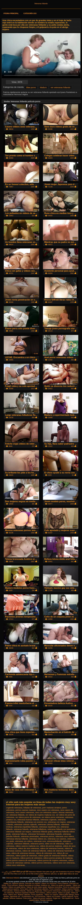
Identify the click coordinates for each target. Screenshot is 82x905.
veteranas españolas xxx (49, 827)
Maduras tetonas (18, 883)
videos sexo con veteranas (64, 863)
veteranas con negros (57, 822)
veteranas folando (21, 829)
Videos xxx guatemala (34, 891)
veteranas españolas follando (26, 827)
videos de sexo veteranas (28, 848)
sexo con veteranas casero (46, 812)
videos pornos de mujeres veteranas (52, 860)
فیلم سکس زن (7, 872)
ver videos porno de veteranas (27, 817)
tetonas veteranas (66, 812)
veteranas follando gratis (42, 832)
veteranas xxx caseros (57, 839)
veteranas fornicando (36, 834)
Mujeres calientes (24, 895)
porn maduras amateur (51, 808)
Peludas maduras (46, 900)
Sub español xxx (68, 898)
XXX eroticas (40, 893)
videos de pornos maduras (51, 846)
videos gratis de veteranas (26, 856)
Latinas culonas (51, 893)
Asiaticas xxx (45, 885)
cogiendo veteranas (14, 808)
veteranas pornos (47, 836)
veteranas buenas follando (28, 820)
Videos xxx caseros (51, 895)
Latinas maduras (67, 896)
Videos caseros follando (70, 889)
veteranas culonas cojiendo (25, 824)
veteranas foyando (54, 834)
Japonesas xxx (15, 896)
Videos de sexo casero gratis (36, 887)
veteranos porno (37, 844)
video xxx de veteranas (54, 844)
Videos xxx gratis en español (61, 885)
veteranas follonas (19, 834)
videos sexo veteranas (15, 865)
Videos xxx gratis (64, 893)
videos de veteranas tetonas (23, 853)
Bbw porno (31, 87)
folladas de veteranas (32, 808)
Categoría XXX (30, 13)
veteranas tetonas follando (17, 839)
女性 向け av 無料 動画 (59, 874)
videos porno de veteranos (31, 858)
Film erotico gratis (37, 874)
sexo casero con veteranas (48, 810)
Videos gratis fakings (66, 895)
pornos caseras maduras (25, 810)
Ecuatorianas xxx (28, 896)
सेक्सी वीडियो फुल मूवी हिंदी (20, 872)
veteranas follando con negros (18, 832)
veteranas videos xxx (38, 839)
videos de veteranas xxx (46, 853)
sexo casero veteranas (24, 812)
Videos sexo (12, 895)
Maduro (43, 87)
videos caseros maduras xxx (27, 846)
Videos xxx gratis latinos (17, 887)
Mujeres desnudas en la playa (29, 885)
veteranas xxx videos (24, 841)
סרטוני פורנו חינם (24, 874)
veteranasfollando (54, 841)
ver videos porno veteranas (53, 817)
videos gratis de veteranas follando (52, 856)
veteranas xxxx (40, 841)
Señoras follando (20, 891)
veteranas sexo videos (64, 836)
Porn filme (14, 874)
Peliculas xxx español (32, 883)
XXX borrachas (40, 896)
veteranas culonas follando (49, 824)
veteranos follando (21, 844)
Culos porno (27, 898)
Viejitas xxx (7, 883)
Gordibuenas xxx (67, 891)
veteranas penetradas (30, 836)
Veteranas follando (41, 4)
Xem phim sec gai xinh (50, 872)
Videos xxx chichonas (49, 883)
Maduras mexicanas (55, 887)
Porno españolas (37, 895)
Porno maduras (62, 883)
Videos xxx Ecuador (53, 896)
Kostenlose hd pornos (66, 872)
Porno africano (12, 885)
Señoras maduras (15, 898)
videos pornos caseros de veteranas (21, 860)
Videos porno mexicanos (52, 891)
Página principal (11, 13)
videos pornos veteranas (41, 863)
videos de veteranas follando (34, 851)
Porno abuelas (7, 891)
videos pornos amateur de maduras (58, 858)
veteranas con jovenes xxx (36, 822)
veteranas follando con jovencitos (61, 829)
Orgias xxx (57, 898)
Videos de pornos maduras (42, 898)
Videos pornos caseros (11, 889)
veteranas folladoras (38, 829)
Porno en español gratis (71, 887)
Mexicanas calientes (41, 889)
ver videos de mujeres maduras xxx (40, 815)
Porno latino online (26, 889)
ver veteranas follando (60, 87)
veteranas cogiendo (48, 820)
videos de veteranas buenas (51, 848)
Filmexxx (47, 874)
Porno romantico (55, 889)
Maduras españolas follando (25, 893)
